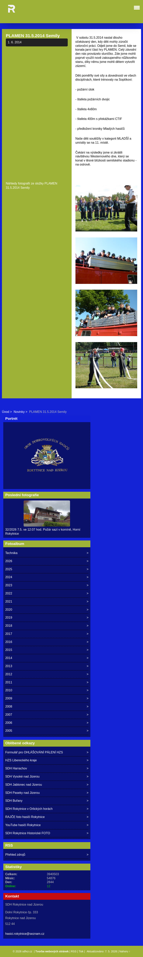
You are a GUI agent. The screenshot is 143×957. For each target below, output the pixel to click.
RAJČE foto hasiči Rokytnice (25, 817)
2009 (8, 698)
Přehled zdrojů (15, 854)
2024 (8, 577)
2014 (8, 658)
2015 (8, 649)
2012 (8, 674)
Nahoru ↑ (124, 951)
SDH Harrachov (16, 768)
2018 (8, 625)
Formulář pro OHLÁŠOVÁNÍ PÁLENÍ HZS (34, 752)
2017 (8, 633)
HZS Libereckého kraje (21, 760)
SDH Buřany (13, 800)
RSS (73, 951)
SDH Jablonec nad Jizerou (23, 784)
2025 (8, 569)
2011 (8, 682)
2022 (8, 593)
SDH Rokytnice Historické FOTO (27, 833)
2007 (8, 714)
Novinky (19, 411)
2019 (8, 617)
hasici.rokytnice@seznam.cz (24, 933)
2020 (8, 609)
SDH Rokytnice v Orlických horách (29, 808)
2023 (8, 585)
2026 (8, 561)
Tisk (81, 951)
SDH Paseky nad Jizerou (22, 792)
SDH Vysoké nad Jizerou (22, 776)
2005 (8, 730)
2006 (8, 722)
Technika (11, 553)
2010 (8, 690)
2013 (8, 666)
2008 (8, 706)
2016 (8, 642)
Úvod (5, 411)
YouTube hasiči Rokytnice (23, 825)
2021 (8, 601)
